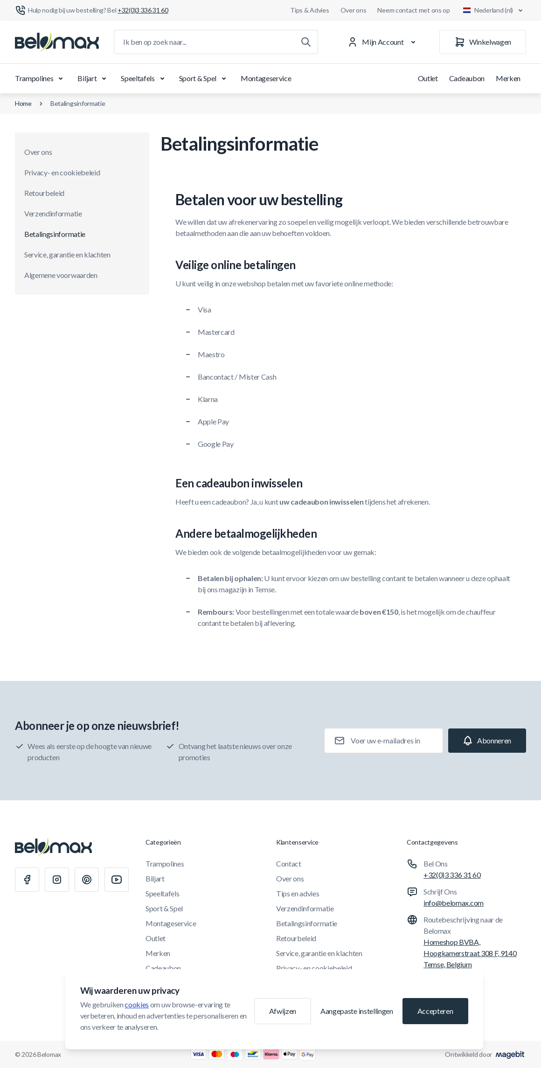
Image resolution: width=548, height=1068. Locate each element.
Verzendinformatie (53, 213)
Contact (288, 863)
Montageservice (266, 78)
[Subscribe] (487, 740)
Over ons (353, 10)
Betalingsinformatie (77, 103)
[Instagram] (57, 879)
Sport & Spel (204, 78)
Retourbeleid (44, 192)
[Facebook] (27, 879)
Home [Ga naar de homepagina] (23, 103)
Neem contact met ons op (413, 10)
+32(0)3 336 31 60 (452, 874)
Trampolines (40, 78)
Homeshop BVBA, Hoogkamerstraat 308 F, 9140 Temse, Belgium (469, 953)
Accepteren (435, 1010)
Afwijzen (282, 1010)
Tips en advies (297, 893)
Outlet (428, 78)
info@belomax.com (453, 902)
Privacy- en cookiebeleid (62, 172)
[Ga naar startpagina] (57, 42)
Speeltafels (144, 78)
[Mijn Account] (383, 42)
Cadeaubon (467, 78)
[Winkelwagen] (482, 42)
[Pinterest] (87, 879)
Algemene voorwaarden (60, 274)
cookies (137, 1004)
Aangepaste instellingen (356, 1010)
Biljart (93, 78)
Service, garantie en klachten (67, 254)
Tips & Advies (309, 10)
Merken (508, 78)
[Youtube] (116, 879)
